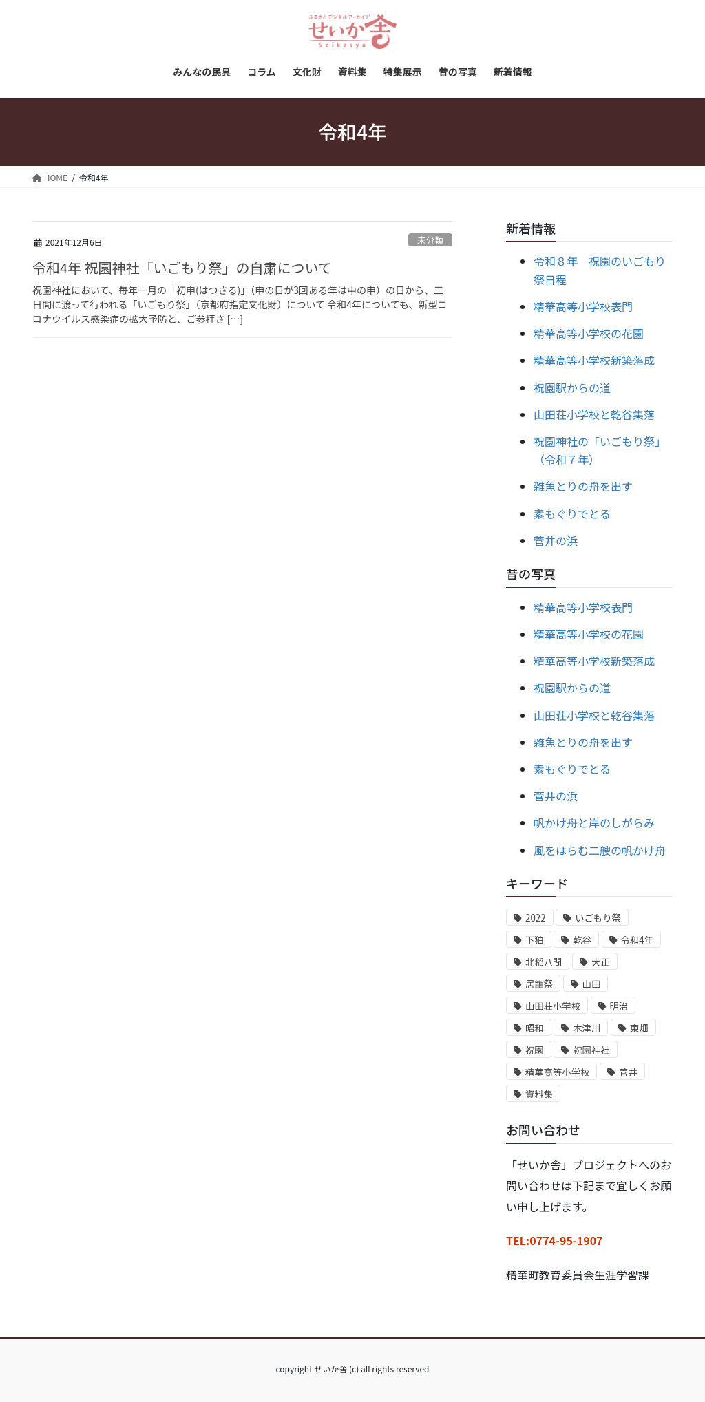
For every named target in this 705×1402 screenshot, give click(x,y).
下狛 (534, 939)
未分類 (430, 239)
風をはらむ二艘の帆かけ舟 (600, 850)
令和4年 (637, 939)
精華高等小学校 (557, 1072)
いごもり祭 (598, 917)
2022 (535, 917)
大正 (600, 961)
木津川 (586, 1027)
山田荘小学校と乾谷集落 (594, 414)
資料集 (539, 1094)
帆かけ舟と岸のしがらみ (594, 822)
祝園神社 (591, 1049)
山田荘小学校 (552, 1005)
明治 (619, 1005)
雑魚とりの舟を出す (583, 486)
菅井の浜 (556, 540)
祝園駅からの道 (572, 387)
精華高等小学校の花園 (589, 333)
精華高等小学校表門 (583, 306)
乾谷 (582, 939)
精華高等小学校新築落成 (594, 360)
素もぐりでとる (572, 513)
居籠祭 (539, 983)
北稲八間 (543, 961)
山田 (591, 983)
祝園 (534, 1049)
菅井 (628, 1072)
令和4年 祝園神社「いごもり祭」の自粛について (182, 267)
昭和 (534, 1027)
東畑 (639, 1027)
